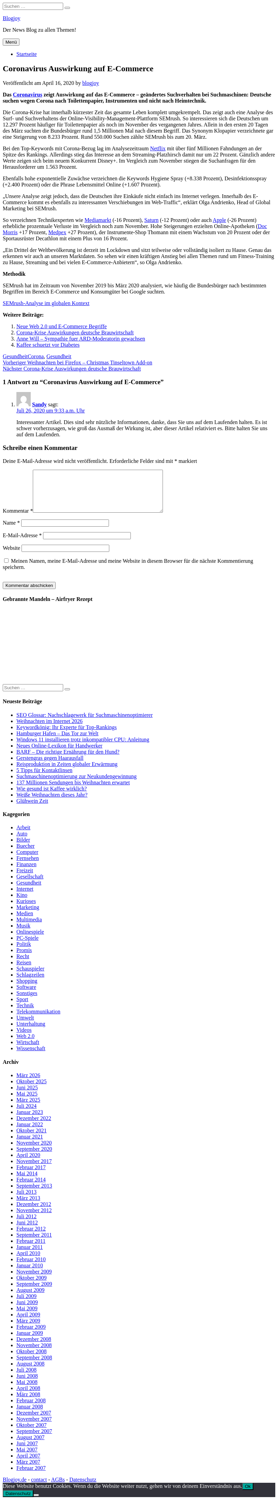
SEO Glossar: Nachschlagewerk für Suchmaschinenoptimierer (84, 723)
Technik (25, 1013)
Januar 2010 (29, 1274)
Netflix (157, 148)
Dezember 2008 (33, 1347)
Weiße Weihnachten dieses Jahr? (51, 803)
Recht (22, 964)
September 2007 (34, 1439)
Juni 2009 (27, 1310)
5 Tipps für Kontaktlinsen (44, 778)
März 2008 (28, 1402)
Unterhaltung (30, 1032)
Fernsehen (27, 866)
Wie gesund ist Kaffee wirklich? (51, 797)
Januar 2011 (29, 1255)
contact (39, 1488)
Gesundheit (15, 356)
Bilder (23, 848)
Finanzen (26, 872)
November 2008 (34, 1353)
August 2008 (30, 1372)
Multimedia (29, 928)
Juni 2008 (27, 1384)
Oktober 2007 (31, 1433)
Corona (36, 356)
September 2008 (34, 1366)
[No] (36, 1503)
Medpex (57, 232)
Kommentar (18, 519)
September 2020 (34, 1157)
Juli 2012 (26, 1224)
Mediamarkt (97, 220)
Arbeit (23, 836)
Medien (24, 921)
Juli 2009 (26, 1304)
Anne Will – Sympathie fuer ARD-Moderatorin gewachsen (80, 339)
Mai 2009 (27, 1317)
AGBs (58, 1488)
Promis (24, 958)
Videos (23, 1038)
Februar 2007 (31, 1476)
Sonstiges (26, 1001)
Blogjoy (11, 18)
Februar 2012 (31, 1237)
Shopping (26, 989)
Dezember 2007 (33, 1421)
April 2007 (28, 1464)
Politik (23, 952)
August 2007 (30, 1445)
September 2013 (34, 1194)
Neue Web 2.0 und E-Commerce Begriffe (61, 326)
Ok (248, 1494)
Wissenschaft (30, 1056)
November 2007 (34, 1427)
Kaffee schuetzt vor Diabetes (48, 345)
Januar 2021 (29, 1145)
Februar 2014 (31, 1188)
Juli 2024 (26, 1114)
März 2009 (28, 1329)
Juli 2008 (26, 1378)
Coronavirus (27, 94)
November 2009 (34, 1280)
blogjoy (90, 83)
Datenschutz (82, 1488)
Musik (23, 934)
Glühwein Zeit (32, 809)
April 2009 (28, 1323)
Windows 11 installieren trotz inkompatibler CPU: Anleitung (82, 748)
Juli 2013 (26, 1200)
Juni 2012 (27, 1231)
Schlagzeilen (30, 983)
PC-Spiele (27, 946)
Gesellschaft (29, 885)
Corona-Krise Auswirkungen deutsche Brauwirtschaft (75, 332)
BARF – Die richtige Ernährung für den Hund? (68, 760)
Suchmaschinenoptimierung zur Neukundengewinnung (76, 784)
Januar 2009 (29, 1341)
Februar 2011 (30, 1249)
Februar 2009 (31, 1335)
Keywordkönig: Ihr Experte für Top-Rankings (66, 735)
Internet (24, 897)
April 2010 (28, 1261)
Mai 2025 (27, 1102)
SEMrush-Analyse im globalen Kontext (46, 303)
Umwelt (25, 1026)
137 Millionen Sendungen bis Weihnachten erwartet (73, 791)
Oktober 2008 (31, 1359)
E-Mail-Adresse (22, 543)
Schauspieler (30, 977)
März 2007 (28, 1470)
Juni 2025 (27, 1096)
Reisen (23, 971)
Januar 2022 (29, 1132)
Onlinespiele (30, 940)
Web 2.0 (25, 1044)
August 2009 (30, 1298)
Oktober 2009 (31, 1286)
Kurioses (26, 909)
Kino (21, 903)
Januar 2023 (29, 1120)
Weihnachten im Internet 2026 (49, 729)
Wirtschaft (27, 1050)
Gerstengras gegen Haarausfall (49, 766)
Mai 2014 (27, 1182)
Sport (22, 1007)
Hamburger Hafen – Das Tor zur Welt (57, 741)
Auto (21, 842)
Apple (219, 220)
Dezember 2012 (33, 1212)
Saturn (151, 220)
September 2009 (34, 1292)
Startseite (26, 54)
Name (11, 531)
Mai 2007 (27, 1458)
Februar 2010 (31, 1267)
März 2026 (28, 1083)
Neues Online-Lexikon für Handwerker (59, 754)
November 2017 (34, 1169)
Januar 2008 (29, 1415)
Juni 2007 (27, 1451)
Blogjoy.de (15, 1488)
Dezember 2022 (33, 1126)
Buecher (25, 854)
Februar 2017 (31, 1175)
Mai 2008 (27, 1390)
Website (11, 556)
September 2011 (34, 1243)
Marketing (27, 915)
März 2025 (28, 1108)
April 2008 (28, 1396)
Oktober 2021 (31, 1139)
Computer (27, 860)
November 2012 (34, 1218)
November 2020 (34, 1151)
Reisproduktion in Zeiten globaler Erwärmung (66, 772)
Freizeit (24, 878)
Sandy (39, 404)
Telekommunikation (38, 1020)
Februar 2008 (31, 1409)
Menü (11, 42)
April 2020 (28, 1163)
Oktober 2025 (31, 1089)
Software (26, 995)
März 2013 (28, 1206)
